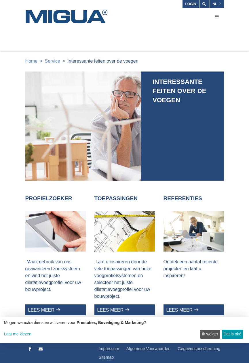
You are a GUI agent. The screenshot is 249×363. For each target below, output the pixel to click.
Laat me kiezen (17, 334)
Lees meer (41, 310)
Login (190, 4)
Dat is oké (232, 334)
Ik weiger (210, 334)
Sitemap (106, 357)
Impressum (109, 348)
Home (31, 61)
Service (52, 61)
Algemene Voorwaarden (148, 348)
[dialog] (124, 330)
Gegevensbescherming (199, 348)
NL (217, 4)
